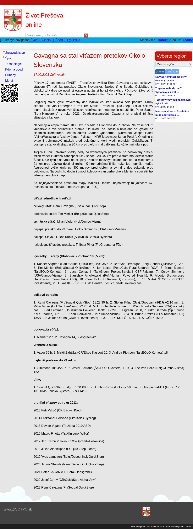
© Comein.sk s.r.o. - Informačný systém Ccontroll (170, 526)
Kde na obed (14, 69)
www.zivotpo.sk (138, 526)
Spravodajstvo (15, 52)
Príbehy (10, 75)
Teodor (188, 40)
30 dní (176, 72)
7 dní (168, 72)
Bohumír (164, 40)
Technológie (13, 64)
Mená (9, 80)
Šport (9, 58)
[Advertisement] (15, 162)
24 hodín (160, 72)
